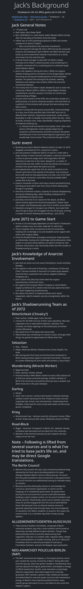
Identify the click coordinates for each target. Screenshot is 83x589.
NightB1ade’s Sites (20, 17)
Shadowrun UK (20, 19)
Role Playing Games (38, 17)
